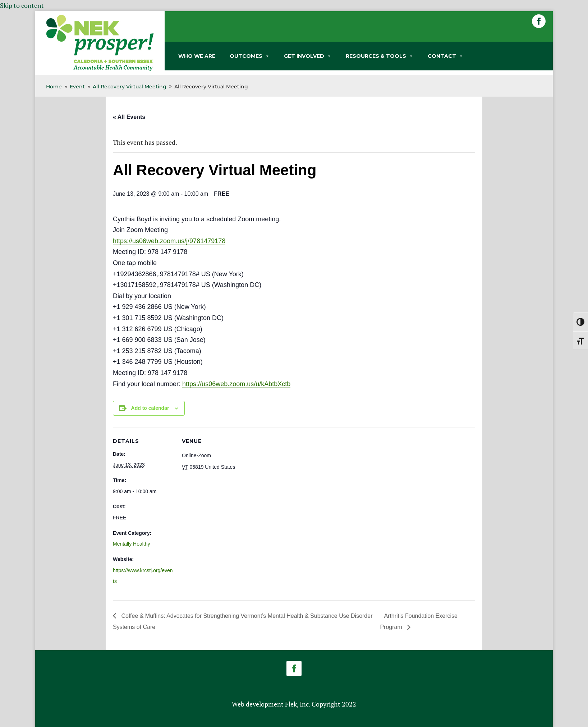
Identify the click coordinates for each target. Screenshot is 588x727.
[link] (100, 69)
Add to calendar (150, 408)
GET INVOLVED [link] (307, 56)
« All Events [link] (129, 117)
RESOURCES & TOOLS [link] (379, 56)
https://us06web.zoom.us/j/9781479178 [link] (169, 241)
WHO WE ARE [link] (196, 56)
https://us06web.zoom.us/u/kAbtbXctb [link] (236, 384)
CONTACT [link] (445, 56)
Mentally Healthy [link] (131, 544)
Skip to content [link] (22, 5)
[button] (539, 21)
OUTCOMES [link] (250, 56)
